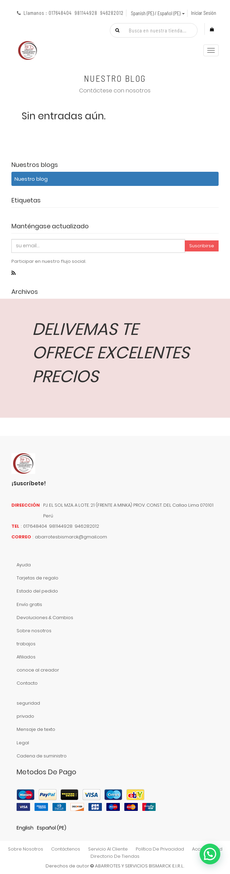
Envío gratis (29, 604)
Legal (23, 742)
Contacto (27, 683)
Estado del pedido (37, 591)
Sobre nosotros (34, 630)
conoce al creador (38, 670)
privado (25, 716)
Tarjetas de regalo (37, 578)
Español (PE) (51, 827)
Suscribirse (201, 245)
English (25, 827)
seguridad (28, 703)
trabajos (26, 643)
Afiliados (26, 657)
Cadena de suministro (42, 756)
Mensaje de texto (36, 729)
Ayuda (24, 565)
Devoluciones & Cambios (45, 617)
